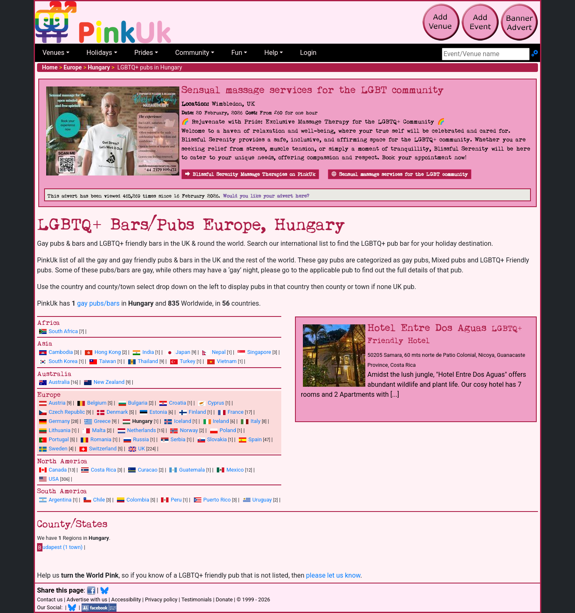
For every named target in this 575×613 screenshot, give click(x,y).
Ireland (221, 421)
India (148, 352)
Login (308, 53)
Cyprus (216, 403)
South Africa (63, 331)
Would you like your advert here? (266, 196)
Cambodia (61, 352)
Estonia (158, 412)
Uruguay (262, 500)
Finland (197, 412)
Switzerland (102, 448)
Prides (143, 53)
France (236, 412)
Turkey (188, 361)
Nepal (219, 352)
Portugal (59, 439)
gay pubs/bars (98, 303)
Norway (189, 430)
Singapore (259, 352)
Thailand (148, 361)
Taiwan (107, 361)
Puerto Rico (217, 500)
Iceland (182, 421)
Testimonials (196, 599)
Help (271, 53)
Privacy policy (161, 599)
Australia (59, 382)
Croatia (177, 403)
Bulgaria (138, 403)
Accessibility (126, 599)
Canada (58, 470)
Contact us (50, 599)
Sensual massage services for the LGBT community (400, 174)
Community (192, 53)
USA (54, 479)
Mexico (234, 470)
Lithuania (59, 430)
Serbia (178, 439)
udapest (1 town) (60, 547)
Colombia (137, 500)
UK (141, 448)
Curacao (147, 470)
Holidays (99, 53)
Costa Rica (103, 470)
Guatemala (192, 470)
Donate (224, 599)
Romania (101, 439)
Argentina (60, 500)
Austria (57, 403)
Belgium (96, 403)
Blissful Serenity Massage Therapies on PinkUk (250, 174)
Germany (59, 421)
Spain (255, 439)
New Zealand (109, 382)
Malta (98, 430)
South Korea (63, 361)
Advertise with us (87, 599)
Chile (99, 500)
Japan (183, 352)
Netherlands (141, 430)
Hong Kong (107, 352)
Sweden (58, 448)
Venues (53, 53)
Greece (102, 421)
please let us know (333, 575)
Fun (236, 53)
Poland (228, 430)
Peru (176, 500)
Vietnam (226, 361)
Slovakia (217, 439)
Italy (255, 421)
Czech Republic (67, 412)
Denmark (117, 412)
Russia (141, 439)
